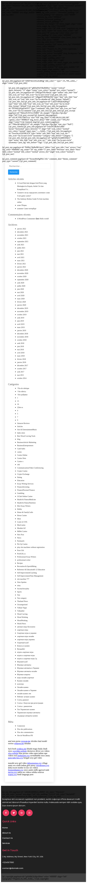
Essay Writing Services (25, 484)
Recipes (20, 563)
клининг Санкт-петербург (26, 209)
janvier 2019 (21, 330)
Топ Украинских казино (26, 709)
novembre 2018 (22, 337)
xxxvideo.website (20, 751)
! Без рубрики (22, 395)
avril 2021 (20, 257)
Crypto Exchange (23, 474)
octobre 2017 (21, 369)
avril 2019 (20, 324)
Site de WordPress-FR (25, 735)
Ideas (19, 519)
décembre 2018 (22, 334)
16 (18, 404)
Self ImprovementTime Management (30, 576)
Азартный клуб (22, 643)
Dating (19, 477)
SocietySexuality (23, 589)
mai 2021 (20, 254)
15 (18, 401)
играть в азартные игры (26, 655)
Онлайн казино (22, 687)
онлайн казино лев (24, 694)
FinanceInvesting (23, 487)
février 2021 (21, 264)
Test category (22, 598)
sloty (19, 585)
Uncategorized (22, 605)
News (19, 538)
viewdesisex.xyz (42, 765)
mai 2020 (20, 292)
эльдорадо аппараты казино (27, 716)
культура (20, 684)
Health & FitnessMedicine (26, 500)
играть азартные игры (25, 652)
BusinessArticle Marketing (26, 442)
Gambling (20, 493)
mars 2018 (21, 356)
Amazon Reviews (23, 423)
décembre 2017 (22, 365)
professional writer (23, 560)
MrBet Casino (22, 531)
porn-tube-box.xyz (15, 758)
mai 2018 (20, 350)
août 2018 (20, 343)
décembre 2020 (22, 270)
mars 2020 (21, 299)
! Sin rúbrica (21, 391)
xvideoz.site (21, 749)
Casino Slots (21, 458)
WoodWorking (22, 620)
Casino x (20, 461)
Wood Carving (22, 614)
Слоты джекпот (23, 700)
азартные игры (22, 630)
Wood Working (22, 617)
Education (20, 480)
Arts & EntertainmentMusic (27, 430)
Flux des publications (24, 729)
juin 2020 (20, 289)
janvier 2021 (21, 267)
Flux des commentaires (25, 732)
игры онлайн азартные (25, 678)
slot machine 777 (23, 579)
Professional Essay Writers (26, 557)
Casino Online (22, 455)
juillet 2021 (21, 248)
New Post (20, 535)
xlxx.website (13, 753)
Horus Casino (22, 515)
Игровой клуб (22, 662)
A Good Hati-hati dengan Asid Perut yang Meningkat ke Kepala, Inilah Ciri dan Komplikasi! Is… (32, 186)
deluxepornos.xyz (34, 763)
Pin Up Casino (22, 544)
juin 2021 (20, 251)
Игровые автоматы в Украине (28, 668)
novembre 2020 (22, 273)
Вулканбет (21, 649)
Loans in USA (22, 522)
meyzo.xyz (12, 772)
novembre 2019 (22, 311)
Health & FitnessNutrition (26, 503)
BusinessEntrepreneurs (25, 445)
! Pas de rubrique (23, 388)
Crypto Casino (22, 471)
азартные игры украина (26, 640)
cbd (18, 465)
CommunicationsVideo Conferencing (30, 468)
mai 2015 (20, 375)
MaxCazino (21, 525)
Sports (19, 592)
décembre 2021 (22, 232)
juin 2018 (20, 346)
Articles (20, 426)
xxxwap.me (25, 741)
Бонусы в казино (23, 646)
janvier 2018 (21, 362)
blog (18, 439)
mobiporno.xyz (23, 755)
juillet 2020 (21, 286)
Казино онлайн (22, 681)
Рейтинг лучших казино (26, 697)
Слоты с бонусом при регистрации (30, 703)
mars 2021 (21, 261)
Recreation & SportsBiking (26, 566)
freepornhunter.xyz (15, 770)
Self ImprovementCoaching (27, 573)
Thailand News (22, 601)
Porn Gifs (20, 550)
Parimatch (20, 541)
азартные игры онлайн (25, 636)
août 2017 (20, 372)
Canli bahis (21, 449)
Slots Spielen (21, 582)
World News (21, 624)
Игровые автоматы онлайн (27, 671)
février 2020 (21, 302)
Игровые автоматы (24, 665)
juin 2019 (20, 321)
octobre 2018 (21, 340)
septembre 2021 (22, 241)
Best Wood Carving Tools (26, 436)
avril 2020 (20, 296)
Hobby (19, 509)
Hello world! (44, 219)
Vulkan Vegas (22, 608)
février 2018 (21, 359)
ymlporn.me (19, 743)
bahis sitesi (21, 433)
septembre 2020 (22, 280)
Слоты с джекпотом (24, 706)
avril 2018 (20, 353)
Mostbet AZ (21, 528)
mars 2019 (21, 327)
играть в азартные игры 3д (27, 659)
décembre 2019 (22, 308)
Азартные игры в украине (26, 633)
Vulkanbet (20, 611)
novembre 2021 (22, 235)
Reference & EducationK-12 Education (31, 570)
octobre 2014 (21, 378)
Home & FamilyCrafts (25, 512)
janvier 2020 (21, 305)
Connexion (21, 726)
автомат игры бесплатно (26, 627)
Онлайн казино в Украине (26, 690)
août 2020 (20, 283)
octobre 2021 (21, 238)
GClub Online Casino (24, 496)
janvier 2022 (21, 229)
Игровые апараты (23, 674)
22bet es (20, 407)
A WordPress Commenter (26, 219)
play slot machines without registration (31, 547)
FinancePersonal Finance (26, 490)
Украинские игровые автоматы (28, 713)
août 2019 (20, 318)
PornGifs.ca (21, 554)
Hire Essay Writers (24, 506)
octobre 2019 (21, 315)
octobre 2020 (21, 276)
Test (18, 595)
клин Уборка (22, 205)
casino (19, 452)
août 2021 (20, 245)
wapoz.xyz (12, 774)
